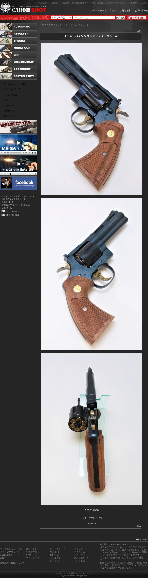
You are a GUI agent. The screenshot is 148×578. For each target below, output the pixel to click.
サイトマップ (32, 558)
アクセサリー (80, 555)
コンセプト (9, 105)
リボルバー (55, 552)
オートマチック (57, 549)
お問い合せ (31, 555)
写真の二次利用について (12, 563)
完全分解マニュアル (10, 552)
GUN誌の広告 (10, 94)
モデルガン (55, 558)
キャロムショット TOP (15, 84)
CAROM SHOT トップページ (54, 25)
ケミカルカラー (81, 552)
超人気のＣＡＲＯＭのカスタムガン (116, 544)
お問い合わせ (141, 10)
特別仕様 (54, 555)
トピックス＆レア (12, 89)
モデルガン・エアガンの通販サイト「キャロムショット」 (74, 573)
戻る (139, 30)
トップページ (97, 10)
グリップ (78, 549)
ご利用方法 (124, 10)
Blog (6, 100)
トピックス (79, 561)
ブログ (111, 10)
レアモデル (55, 561)
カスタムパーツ (81, 558)
